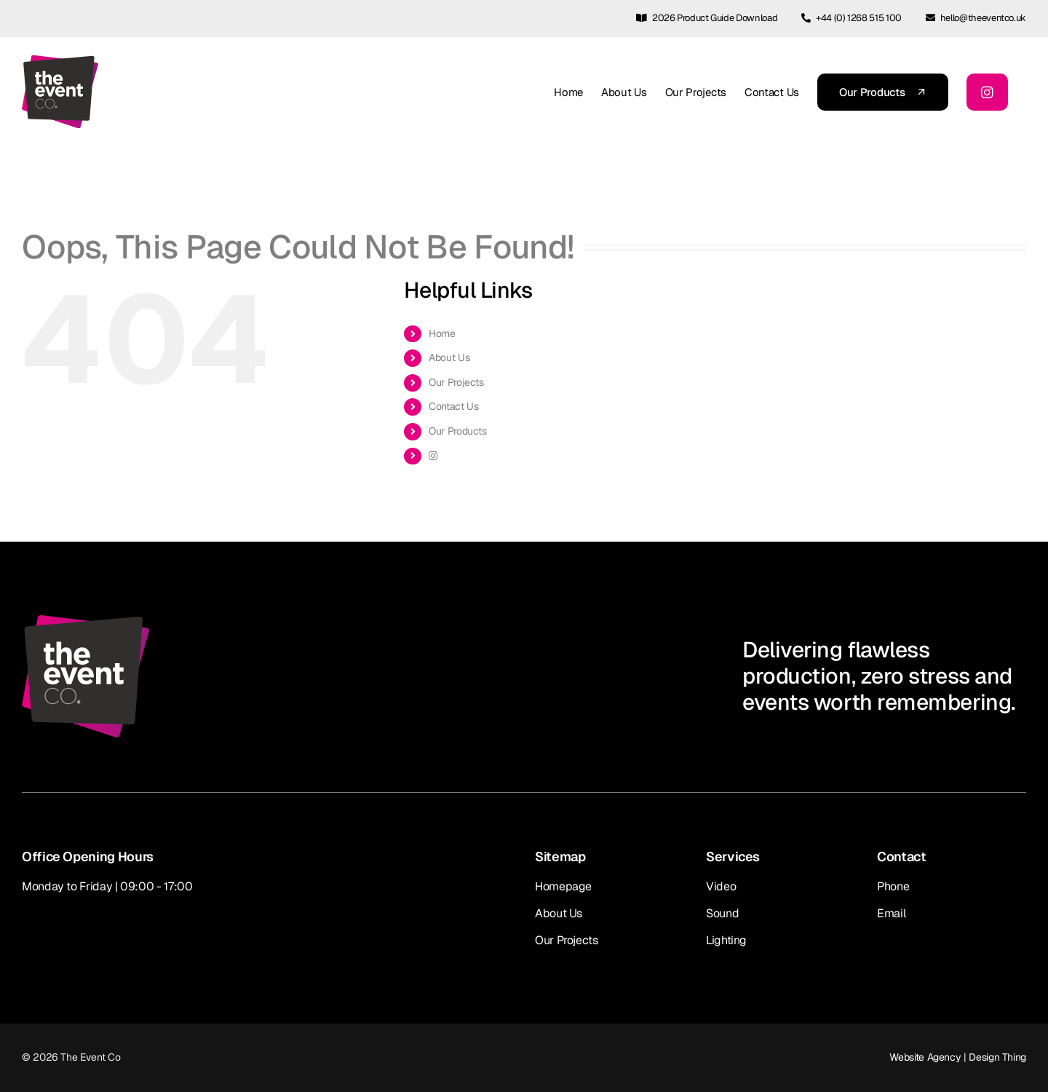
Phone (893, 886)
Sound (722, 913)
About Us (449, 357)
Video (721, 886)
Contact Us (453, 406)
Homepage (563, 886)
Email (891, 913)
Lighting (726, 940)
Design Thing (997, 1057)
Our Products (458, 431)
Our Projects (456, 382)
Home (442, 333)
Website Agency (925, 1057)
